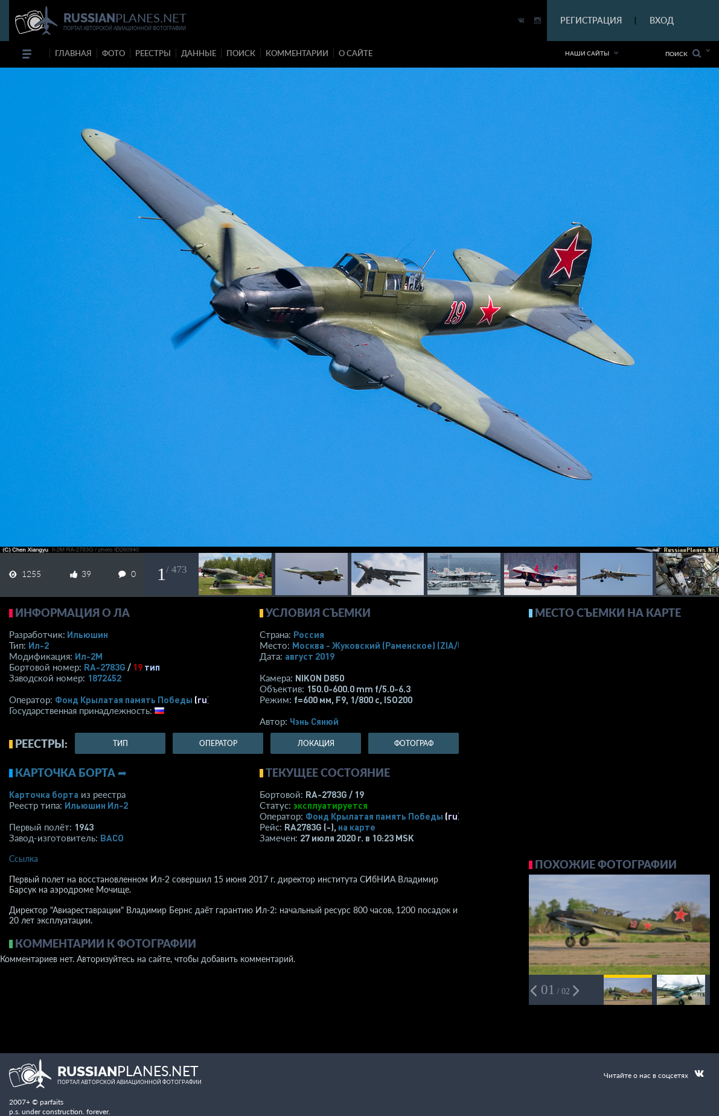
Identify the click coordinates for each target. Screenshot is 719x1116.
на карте (356, 826)
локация (316, 743)
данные (198, 53)
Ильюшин (87, 634)
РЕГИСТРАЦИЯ (591, 20)
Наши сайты (587, 53)
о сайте (355, 53)
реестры (153, 53)
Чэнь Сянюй (314, 721)
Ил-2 (38, 645)
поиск (240, 53)
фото (113, 53)
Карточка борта (43, 794)
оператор (218, 743)
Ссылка (23, 858)
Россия (308, 634)
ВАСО (112, 837)
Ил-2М (89, 656)
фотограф (413, 743)
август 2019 (309, 656)
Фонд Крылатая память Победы (124, 699)
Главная (73, 53)
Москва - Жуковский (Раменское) (389, 645)
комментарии (297, 53)
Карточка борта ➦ (71, 772)
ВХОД (662, 20)
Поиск (683, 53)
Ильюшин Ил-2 (96, 805)
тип (152, 667)
